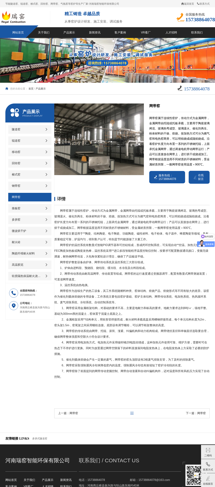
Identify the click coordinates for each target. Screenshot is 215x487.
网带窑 (74, 413)
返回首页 (187, 3)
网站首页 (11, 479)
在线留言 (198, 177)
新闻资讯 (66, 479)
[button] (99, 172)
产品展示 (41, 88)
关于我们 (29, 479)
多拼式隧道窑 (39, 438)
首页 (31, 88)
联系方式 (203, 3)
